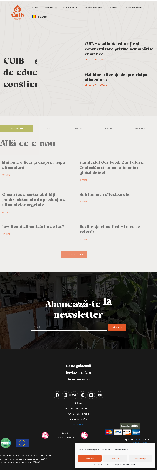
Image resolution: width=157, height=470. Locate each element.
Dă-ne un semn (78, 379)
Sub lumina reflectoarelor (105, 195)
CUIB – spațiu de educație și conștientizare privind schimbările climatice (119, 49)
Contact (113, 7)
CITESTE (6, 175)
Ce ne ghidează (78, 366)
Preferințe (140, 458)
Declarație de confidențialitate (123, 464)
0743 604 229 (78, 424)
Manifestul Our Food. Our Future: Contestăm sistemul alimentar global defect (112, 167)
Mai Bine (138, 439)
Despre (52, 7)
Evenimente (70, 7)
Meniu (35, 7)
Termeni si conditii (140, 442)
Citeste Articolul (96, 59)
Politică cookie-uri (101, 464)
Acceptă (89, 458)
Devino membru (133, 7)
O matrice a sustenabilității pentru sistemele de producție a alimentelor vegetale (34, 200)
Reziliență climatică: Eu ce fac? (33, 227)
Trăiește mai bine (92, 7)
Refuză (115, 458)
